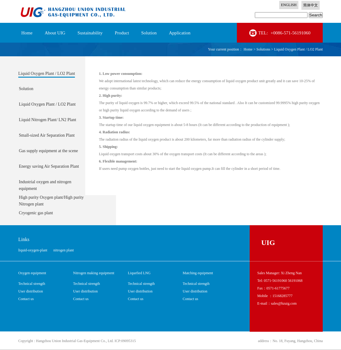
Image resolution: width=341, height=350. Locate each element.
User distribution (30, 291)
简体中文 (310, 5)
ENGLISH (289, 5)
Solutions (263, 49)
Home (27, 32)
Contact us (26, 299)
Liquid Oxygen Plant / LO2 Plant (298, 49)
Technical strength (31, 284)
